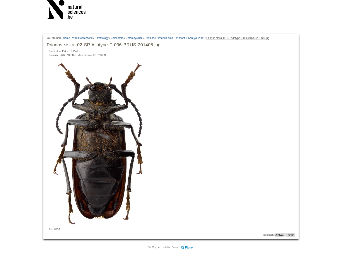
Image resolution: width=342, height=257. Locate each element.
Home (66, 38)
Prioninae (150, 38)
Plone (187, 247)
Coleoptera (117, 38)
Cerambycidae (134, 38)
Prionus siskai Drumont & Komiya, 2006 (181, 38)
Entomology (101, 38)
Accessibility (164, 247)
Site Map (152, 247)
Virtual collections (82, 38)
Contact (175, 247)
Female (290, 234)
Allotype (279, 234)
